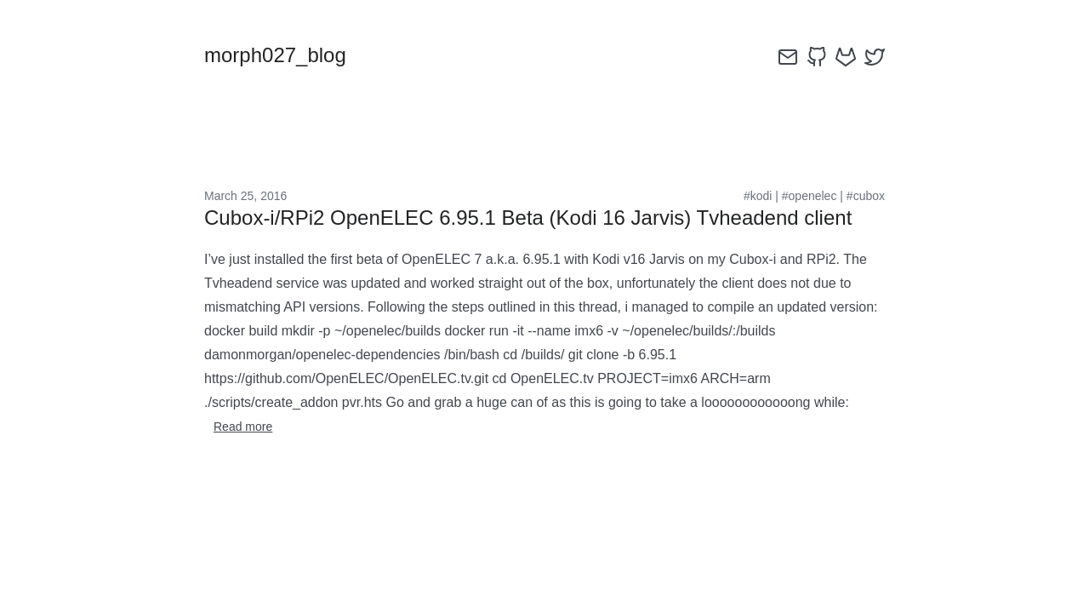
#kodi (758, 196)
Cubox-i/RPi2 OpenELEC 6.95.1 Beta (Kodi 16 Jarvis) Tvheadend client (528, 217)
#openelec (809, 196)
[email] (788, 57)
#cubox (866, 196)
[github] (817, 57)
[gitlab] (845, 57)
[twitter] (874, 57)
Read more (243, 426)
